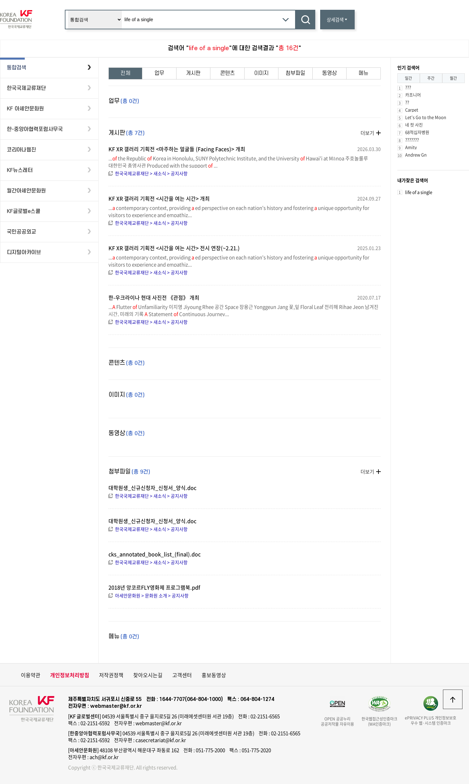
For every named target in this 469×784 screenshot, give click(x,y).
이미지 (261, 73)
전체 (125, 73)
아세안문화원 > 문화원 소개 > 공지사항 (152, 595)
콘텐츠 (227, 73)
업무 (159, 73)
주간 (430, 78)
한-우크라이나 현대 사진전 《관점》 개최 (153, 297)
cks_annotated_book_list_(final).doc (154, 554)
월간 (453, 78)
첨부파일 (295, 73)
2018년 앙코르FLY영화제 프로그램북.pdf (154, 587)
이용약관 (30, 675)
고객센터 (182, 675)
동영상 (329, 73)
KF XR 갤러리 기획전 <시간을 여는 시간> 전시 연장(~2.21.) (174, 248)
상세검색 (337, 19)
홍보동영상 (214, 675)
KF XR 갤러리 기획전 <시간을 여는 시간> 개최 (159, 198)
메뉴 (363, 73)
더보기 (367, 132)
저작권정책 (111, 675)
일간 (408, 78)
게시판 (193, 73)
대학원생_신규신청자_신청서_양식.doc (152, 488)
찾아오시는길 (148, 675)
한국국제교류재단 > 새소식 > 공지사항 (151, 173)
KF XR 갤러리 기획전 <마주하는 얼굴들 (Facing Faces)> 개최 (176, 149)
